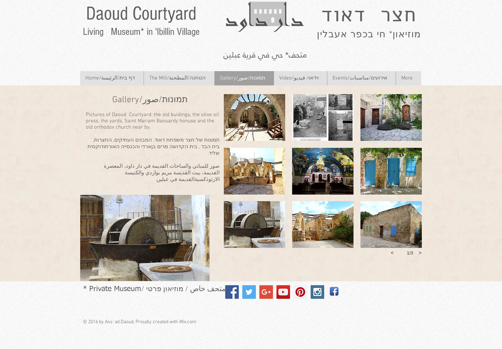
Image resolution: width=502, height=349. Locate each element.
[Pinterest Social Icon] (300, 292)
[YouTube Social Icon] (283, 292)
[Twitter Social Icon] (249, 292)
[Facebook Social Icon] (232, 292)
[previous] (392, 253)
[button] (254, 117)
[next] (420, 253)
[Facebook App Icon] (334, 291)
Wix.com (187, 322)
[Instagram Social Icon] (317, 292)
